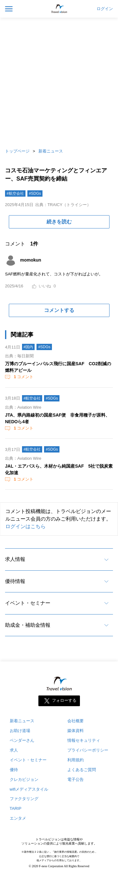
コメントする (59, 310)
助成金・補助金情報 (27, 625)
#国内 (28, 347)
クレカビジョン (24, 779)
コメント (23, 376)
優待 (14, 769)
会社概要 (75, 720)
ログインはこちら (25, 526)
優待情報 (15, 581)
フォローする (64, 700)
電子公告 (75, 779)
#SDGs (35, 193)
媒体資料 (75, 730)
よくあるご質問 (81, 769)
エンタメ (18, 818)
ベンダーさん (22, 740)
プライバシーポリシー (87, 750)
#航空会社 (15, 193)
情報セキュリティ (83, 740)
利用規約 (75, 760)
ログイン (105, 9)
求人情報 (15, 559)
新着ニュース (50, 151)
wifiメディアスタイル (29, 789)
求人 (14, 750)
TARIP (15, 808)
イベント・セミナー (27, 603)
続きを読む (59, 221)
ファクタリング (24, 798)
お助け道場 (20, 730)
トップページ (17, 151)
